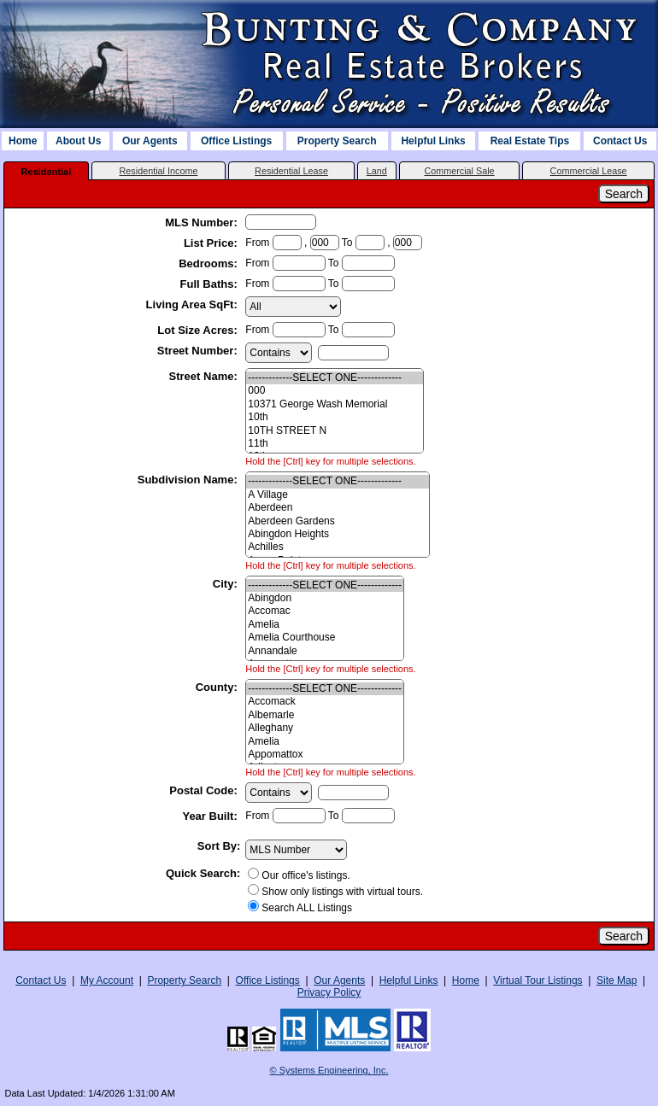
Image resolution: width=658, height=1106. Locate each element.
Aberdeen (337, 507)
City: (227, 583)
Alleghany (324, 728)
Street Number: (199, 350)
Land (377, 171)
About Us (78, 141)
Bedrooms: (209, 263)
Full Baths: (210, 284)
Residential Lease (291, 171)
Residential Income (159, 171)
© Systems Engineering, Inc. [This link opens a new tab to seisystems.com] (329, 1070)
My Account (106, 980)
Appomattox (324, 754)
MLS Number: (202, 222)
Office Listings (236, 141)
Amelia (324, 624)
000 (334, 390)
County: (218, 687)
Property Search (337, 141)
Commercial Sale (459, 171)
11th (334, 443)
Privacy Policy (329, 992)
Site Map (616, 980)
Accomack (324, 701)
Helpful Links (433, 141)
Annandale (324, 651)
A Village (337, 495)
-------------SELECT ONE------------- (334, 378)
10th (334, 417)
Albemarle (324, 715)
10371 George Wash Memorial (334, 404)
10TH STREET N (334, 430)
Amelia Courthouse (324, 637)
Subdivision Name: (189, 479)
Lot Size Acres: (198, 330)
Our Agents (150, 141)
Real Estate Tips (530, 141)
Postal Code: (204, 790)
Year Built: (211, 816)
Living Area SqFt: (193, 304)
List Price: (212, 243)
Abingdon (324, 598)
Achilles (337, 547)
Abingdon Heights (337, 534)
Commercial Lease (588, 171)
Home (23, 141)
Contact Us (620, 141)
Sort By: (219, 846)
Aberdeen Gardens (337, 521)
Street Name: (205, 376)
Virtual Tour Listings (537, 980)
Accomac (324, 611)
